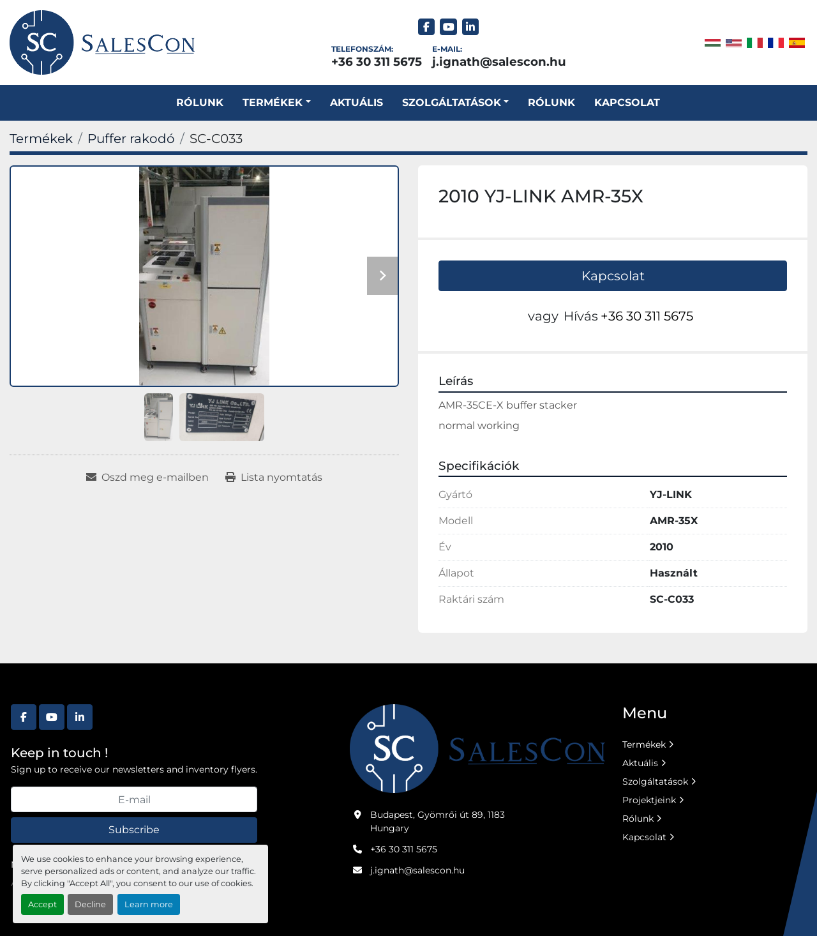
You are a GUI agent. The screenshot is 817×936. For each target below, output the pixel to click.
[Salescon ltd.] (477, 747)
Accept (42, 904)
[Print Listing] (274, 477)
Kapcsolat (627, 102)
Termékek (273, 102)
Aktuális (356, 102)
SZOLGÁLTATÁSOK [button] (451, 102)
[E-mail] (134, 799)
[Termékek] (41, 138)
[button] (276, 102)
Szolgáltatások (655, 781)
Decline (90, 904)
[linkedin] (470, 27)
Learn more (148, 904)
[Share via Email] (147, 477)
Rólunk (199, 102)
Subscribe (134, 830)
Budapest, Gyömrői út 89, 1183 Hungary (437, 821)
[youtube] (448, 27)
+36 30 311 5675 (376, 61)
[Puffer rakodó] (131, 138)
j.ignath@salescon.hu (499, 61)
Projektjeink (649, 800)
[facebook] (426, 27)
